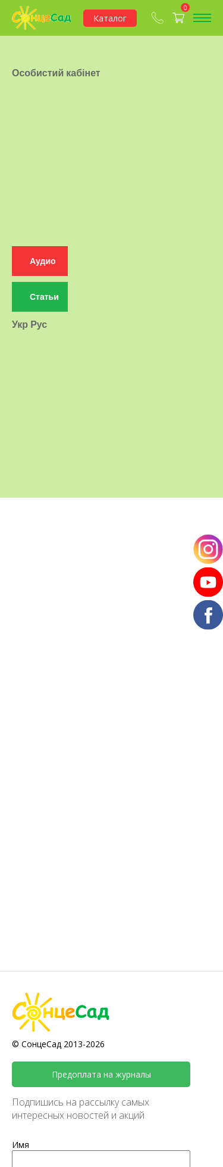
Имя (20, 1144)
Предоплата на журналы (101, 1074)
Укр (20, 301)
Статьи (44, 274)
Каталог (110, 18)
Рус (38, 301)
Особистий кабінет (56, 57)
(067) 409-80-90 (158, 18)
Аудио (43, 238)
